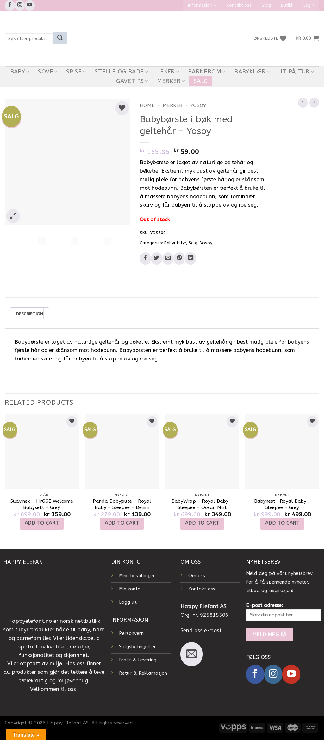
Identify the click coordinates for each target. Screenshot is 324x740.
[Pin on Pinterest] (179, 258)
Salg (201, 81)
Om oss (196, 575)
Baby (19, 71)
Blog (266, 5)
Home (147, 105)
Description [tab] (29, 313)
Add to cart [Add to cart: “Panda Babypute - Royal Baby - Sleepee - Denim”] (122, 523)
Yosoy (198, 105)
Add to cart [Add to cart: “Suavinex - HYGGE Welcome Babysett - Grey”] (42, 523)
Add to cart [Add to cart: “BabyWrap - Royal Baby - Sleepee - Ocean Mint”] (202, 523)
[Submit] (60, 38)
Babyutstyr (175, 243)
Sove (47, 71)
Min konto (129, 589)
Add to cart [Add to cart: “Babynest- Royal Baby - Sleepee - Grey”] (282, 523)
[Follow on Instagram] (20, 5)
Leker (168, 71)
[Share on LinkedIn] (190, 258)
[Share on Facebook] (145, 258)
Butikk (287, 5)
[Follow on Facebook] (10, 5)
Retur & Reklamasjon (143, 673)
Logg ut (128, 602)
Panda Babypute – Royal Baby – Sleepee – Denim (122, 504)
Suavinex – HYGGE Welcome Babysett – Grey (41, 504)
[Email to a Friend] (168, 258)
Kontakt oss (239, 5)
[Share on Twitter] (156, 258)
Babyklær (252, 71)
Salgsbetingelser (137, 647)
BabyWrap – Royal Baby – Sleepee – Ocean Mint (202, 504)
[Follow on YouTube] (30, 5)
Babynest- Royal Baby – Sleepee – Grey (282, 504)
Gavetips (132, 81)
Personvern (131, 633)
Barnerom (207, 71)
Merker (171, 81)
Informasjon (202, 6)
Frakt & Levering (137, 660)
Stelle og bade (121, 71)
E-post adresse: (283, 612)
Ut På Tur (296, 71)
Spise (76, 71)
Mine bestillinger (137, 575)
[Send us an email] (191, 654)
